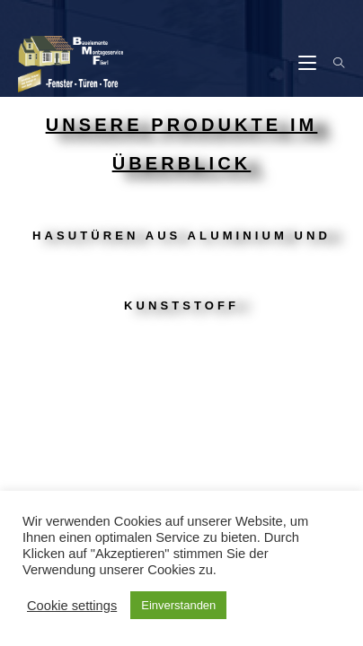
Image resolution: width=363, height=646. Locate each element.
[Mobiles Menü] (309, 63)
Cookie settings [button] (72, 605)
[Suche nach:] (332, 63)
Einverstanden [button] (178, 605)
